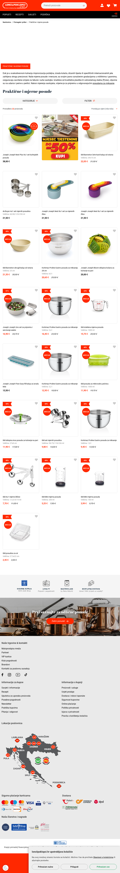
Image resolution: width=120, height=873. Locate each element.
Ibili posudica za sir (10, 553)
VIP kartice (6, 656)
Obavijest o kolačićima (103, 857)
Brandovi (6, 664)
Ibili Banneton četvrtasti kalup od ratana (97, 155)
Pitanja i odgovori (10, 711)
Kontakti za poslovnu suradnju (16, 668)
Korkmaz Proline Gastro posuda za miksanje (60, 327)
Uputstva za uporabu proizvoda (16, 695)
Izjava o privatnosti (70, 711)
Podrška (45, 15)
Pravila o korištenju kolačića (74, 715)
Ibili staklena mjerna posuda (92, 327)
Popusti (7, 15)
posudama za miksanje (103, 83)
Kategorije (29, 101)
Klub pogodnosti (9, 660)
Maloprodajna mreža (11, 648)
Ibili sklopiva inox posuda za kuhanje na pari (20, 440)
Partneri (5, 652)
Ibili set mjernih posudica (52, 440)
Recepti (20, 15)
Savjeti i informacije (11, 687)
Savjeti (32, 15)
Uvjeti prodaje (68, 691)
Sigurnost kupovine (70, 699)
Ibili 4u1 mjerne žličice (11, 497)
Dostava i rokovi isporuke (73, 695)
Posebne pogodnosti (11, 699)
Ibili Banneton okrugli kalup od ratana (18, 268)
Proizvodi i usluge (70, 687)
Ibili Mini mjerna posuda (51, 497)
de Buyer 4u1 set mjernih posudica (16, 211)
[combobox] (104, 108)
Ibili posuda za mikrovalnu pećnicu (95, 384)
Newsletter (6, 703)
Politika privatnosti (70, 707)
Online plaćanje (69, 703)
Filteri (88, 101)
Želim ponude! (58, 621)
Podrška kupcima (10, 707)
